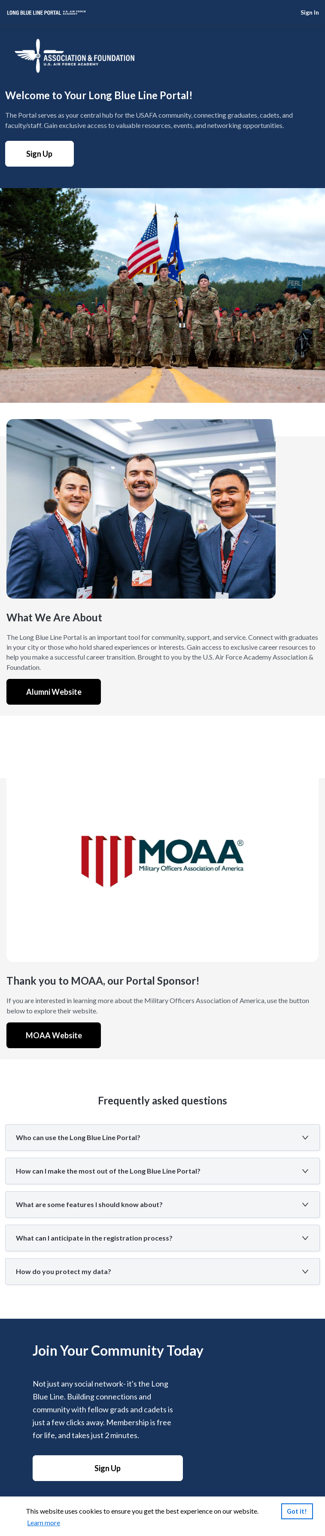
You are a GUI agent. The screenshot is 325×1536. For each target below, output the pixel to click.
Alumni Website (54, 692)
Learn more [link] (43, 1522)
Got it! (297, 1511)
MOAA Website (54, 1035)
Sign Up (39, 153)
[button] (162, 1137)
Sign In (310, 12)
